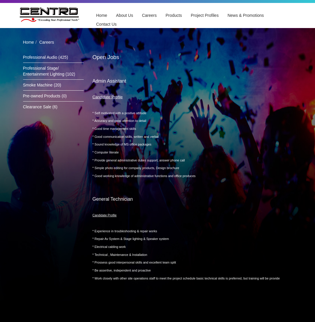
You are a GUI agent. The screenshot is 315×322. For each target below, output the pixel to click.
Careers (149, 15)
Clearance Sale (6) (40, 106)
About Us (124, 15)
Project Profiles (205, 15)
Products (174, 15)
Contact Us (106, 24)
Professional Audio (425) (45, 57)
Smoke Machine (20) (42, 85)
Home (101, 15)
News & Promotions (245, 15)
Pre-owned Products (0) (45, 96)
